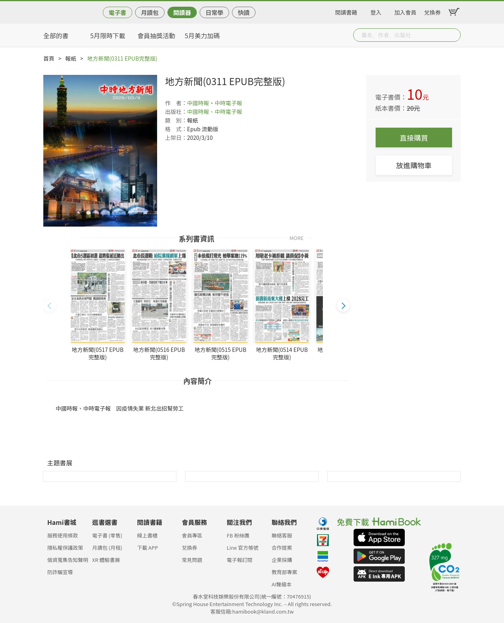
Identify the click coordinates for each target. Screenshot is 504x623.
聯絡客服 (282, 535)
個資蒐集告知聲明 (67, 559)
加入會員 (406, 11)
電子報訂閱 (239, 559)
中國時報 (198, 103)
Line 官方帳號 (243, 547)
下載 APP (147, 547)
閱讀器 (182, 12)
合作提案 (282, 547)
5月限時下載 (107, 35)
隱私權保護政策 (65, 547)
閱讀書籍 (346, 11)
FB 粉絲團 (238, 535)
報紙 (70, 58)
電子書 (117, 12)
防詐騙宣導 (60, 572)
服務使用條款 (62, 535)
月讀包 (150, 12)
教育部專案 (284, 572)
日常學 (214, 12)
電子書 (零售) (107, 535)
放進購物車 (414, 165)
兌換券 (432, 11)
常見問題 (192, 559)
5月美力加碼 (202, 35)
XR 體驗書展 (106, 559)
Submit (454, 35)
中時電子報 (228, 103)
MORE (296, 237)
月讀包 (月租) (107, 547)
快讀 (244, 12)
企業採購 (282, 559)
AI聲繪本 (282, 584)
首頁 (48, 58)
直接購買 (414, 137)
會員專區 (192, 535)
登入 (376, 11)
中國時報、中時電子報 (214, 111)
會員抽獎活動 (156, 35)
